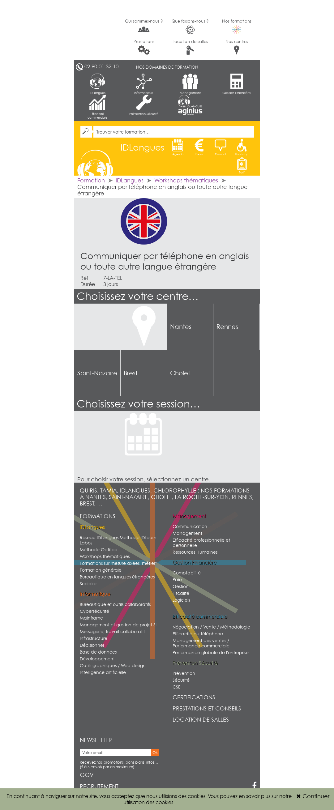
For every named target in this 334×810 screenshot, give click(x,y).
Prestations (144, 47)
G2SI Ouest (97, 30)
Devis (199, 147)
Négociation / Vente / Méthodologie (211, 626)
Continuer (312, 796)
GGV (87, 775)
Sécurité (181, 680)
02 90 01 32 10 (101, 66)
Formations (97, 516)
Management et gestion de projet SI (118, 624)
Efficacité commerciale (98, 107)
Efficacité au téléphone (198, 633)
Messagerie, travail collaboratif (112, 631)
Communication (190, 526)
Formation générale (101, 570)
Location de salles (190, 47)
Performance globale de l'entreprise (211, 652)
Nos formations (236, 26)
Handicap (241, 147)
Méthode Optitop (99, 549)
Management (190, 84)
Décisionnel (92, 645)
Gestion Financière (236, 84)
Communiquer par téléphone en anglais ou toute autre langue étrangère (164, 261)
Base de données (98, 651)
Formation (91, 180)
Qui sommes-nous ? (144, 26)
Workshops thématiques (186, 180)
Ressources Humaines (195, 552)
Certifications (194, 697)
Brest (131, 373)
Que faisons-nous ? (190, 26)
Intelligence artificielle (103, 672)
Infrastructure (93, 638)
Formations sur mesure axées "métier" (118, 563)
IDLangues (97, 84)
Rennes (227, 326)
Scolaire (88, 583)
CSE (177, 686)
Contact (220, 147)
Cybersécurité (94, 611)
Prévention (184, 673)
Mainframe (91, 617)
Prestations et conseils (207, 708)
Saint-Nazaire (97, 373)
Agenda (178, 147)
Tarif (242, 165)
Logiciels (181, 600)
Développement (97, 658)
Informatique (143, 84)
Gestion (181, 586)
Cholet (180, 373)
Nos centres (236, 47)
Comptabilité (187, 572)
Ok (155, 752)
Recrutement (99, 786)
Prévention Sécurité (144, 105)
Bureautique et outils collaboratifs (115, 604)
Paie (177, 579)
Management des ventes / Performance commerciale (201, 643)
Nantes (180, 326)
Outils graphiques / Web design (113, 665)
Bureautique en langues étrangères (117, 576)
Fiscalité (181, 593)
